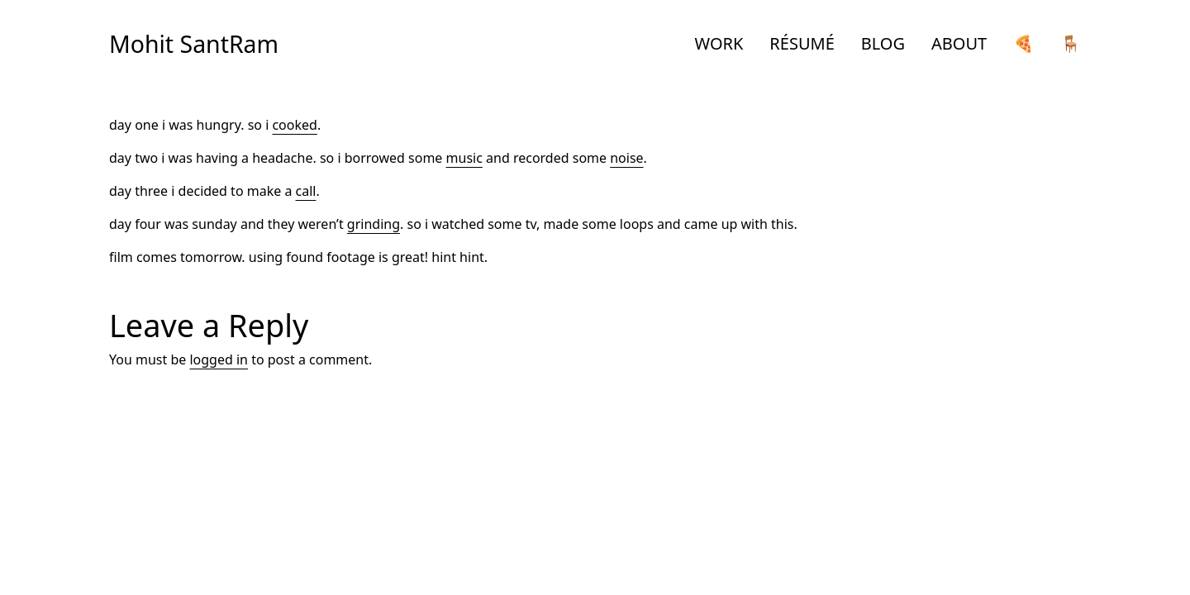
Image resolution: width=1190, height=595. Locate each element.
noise (626, 158)
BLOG (883, 43)
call (306, 191)
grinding (373, 224)
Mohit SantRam (193, 44)
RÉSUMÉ (801, 43)
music (464, 158)
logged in (218, 359)
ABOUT (959, 43)
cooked (294, 125)
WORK (719, 43)
